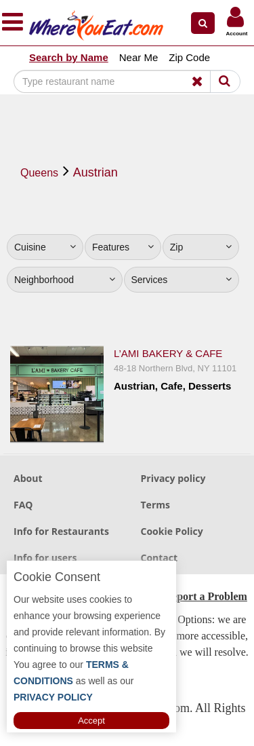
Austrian (95, 172)
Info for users (45, 557)
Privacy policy (173, 478)
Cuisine (45, 247)
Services (181, 279)
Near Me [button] (138, 57)
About (28, 478)
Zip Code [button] (189, 57)
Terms (155, 504)
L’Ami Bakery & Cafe (168, 353)
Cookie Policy (172, 531)
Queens (39, 173)
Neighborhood (64, 279)
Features (123, 247)
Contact (159, 557)
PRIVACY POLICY (53, 697)
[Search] (118, 81)
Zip (201, 247)
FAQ (23, 504)
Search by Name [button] (68, 57)
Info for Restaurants (61, 531)
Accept (91, 720)
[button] (203, 23)
